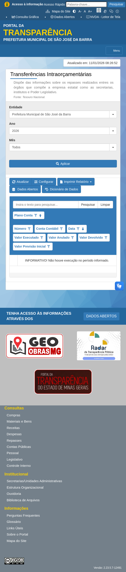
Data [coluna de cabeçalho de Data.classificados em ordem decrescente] (71, 228)
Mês (12, 140)
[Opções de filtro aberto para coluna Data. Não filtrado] (78, 229)
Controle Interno (19, 465)
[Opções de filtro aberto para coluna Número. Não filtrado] (29, 229)
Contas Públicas (19, 447)
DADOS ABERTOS (101, 316)
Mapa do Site (58, 11)
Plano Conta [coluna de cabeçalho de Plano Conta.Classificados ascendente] (23, 215)
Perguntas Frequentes (23, 515)
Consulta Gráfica (25, 17)
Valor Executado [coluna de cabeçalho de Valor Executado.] (26, 237)
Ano (12, 123)
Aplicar (63, 163)
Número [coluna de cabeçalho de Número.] (20, 228)
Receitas (13, 428)
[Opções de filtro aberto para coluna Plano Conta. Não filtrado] (35, 215)
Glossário (14, 522)
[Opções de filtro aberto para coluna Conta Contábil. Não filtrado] (61, 229)
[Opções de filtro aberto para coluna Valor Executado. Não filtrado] (41, 238)
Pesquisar (116, 4)
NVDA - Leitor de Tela (103, 17)
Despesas (14, 434)
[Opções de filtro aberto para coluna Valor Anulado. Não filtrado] (72, 238)
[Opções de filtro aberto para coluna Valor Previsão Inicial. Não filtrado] (48, 246)
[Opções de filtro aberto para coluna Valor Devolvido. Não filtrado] (105, 238)
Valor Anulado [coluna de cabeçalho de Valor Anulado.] (59, 237)
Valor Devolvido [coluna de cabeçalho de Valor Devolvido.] (91, 237)
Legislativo (15, 459)
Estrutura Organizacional (25, 487)
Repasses (14, 440)
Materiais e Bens (19, 421)
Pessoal (13, 453)
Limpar (105, 204)
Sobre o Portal (17, 534)
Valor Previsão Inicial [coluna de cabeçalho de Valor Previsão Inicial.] (30, 246)
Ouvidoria (14, 493)
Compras (13, 415)
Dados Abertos (62, 17)
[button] (113, 114)
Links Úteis (15, 528)
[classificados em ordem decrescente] (83, 229)
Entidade (15, 107)
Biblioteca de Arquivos (23, 500)
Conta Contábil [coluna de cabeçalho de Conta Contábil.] (47, 228)
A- (80, 11)
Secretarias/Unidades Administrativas (34, 481)
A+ (90, 11)
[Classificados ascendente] (40, 215)
